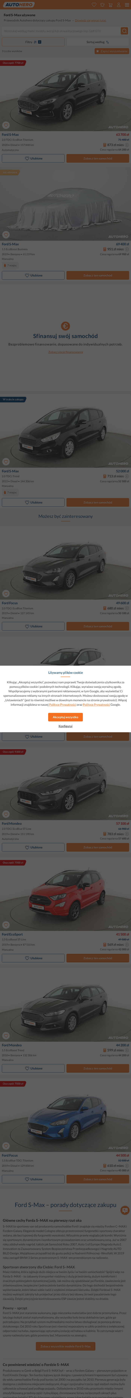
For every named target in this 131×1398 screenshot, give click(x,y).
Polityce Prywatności (62, 704)
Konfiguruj (65, 726)
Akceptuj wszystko (65, 717)
